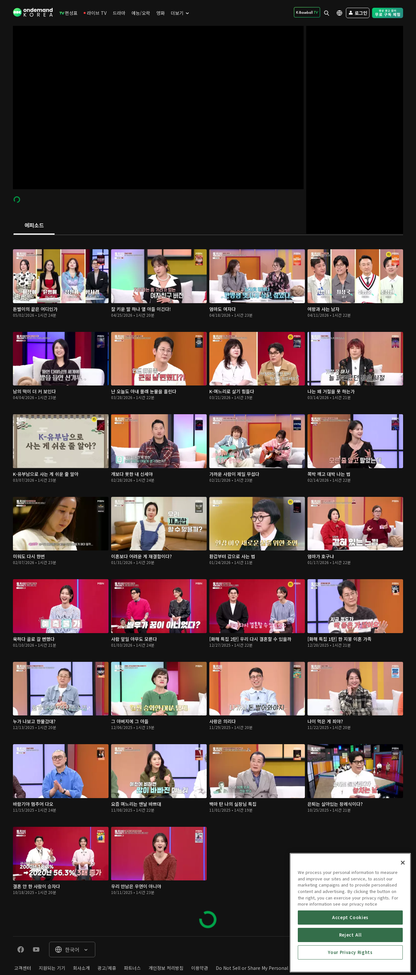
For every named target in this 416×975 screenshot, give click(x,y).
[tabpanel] (208, 585)
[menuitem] (68, 13)
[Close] (403, 926)
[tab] (34, 226)
